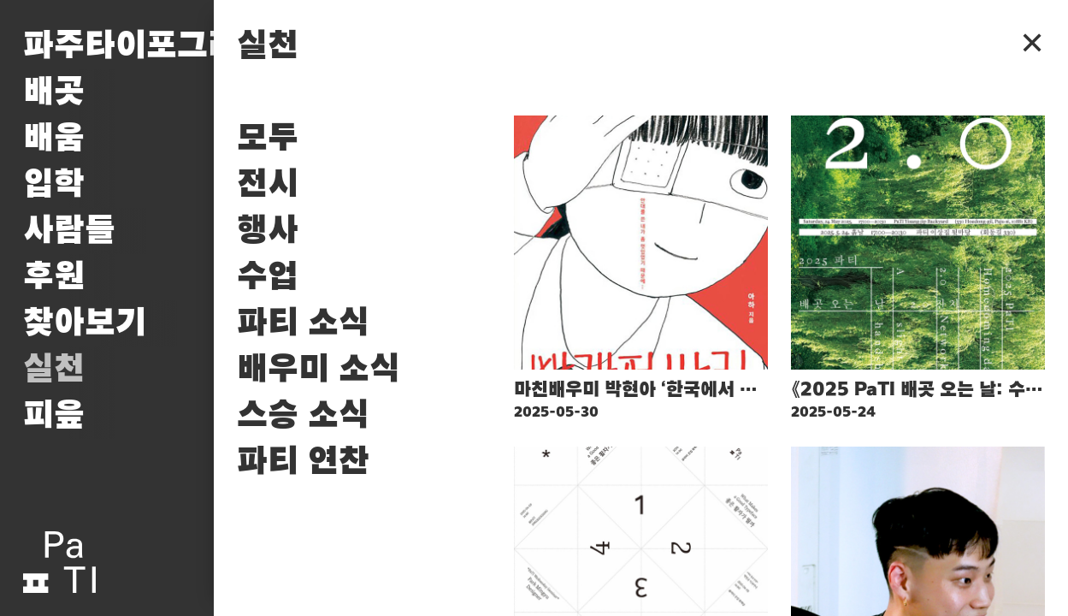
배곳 (54, 92)
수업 (267, 277)
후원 (54, 277)
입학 (54, 184)
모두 (267, 138)
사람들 (69, 231)
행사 (267, 231)
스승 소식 (303, 415)
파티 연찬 (303, 462)
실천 (54, 369)
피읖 (54, 415)
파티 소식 (303, 323)
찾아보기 (84, 323)
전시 (267, 184)
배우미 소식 (318, 369)
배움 (54, 138)
